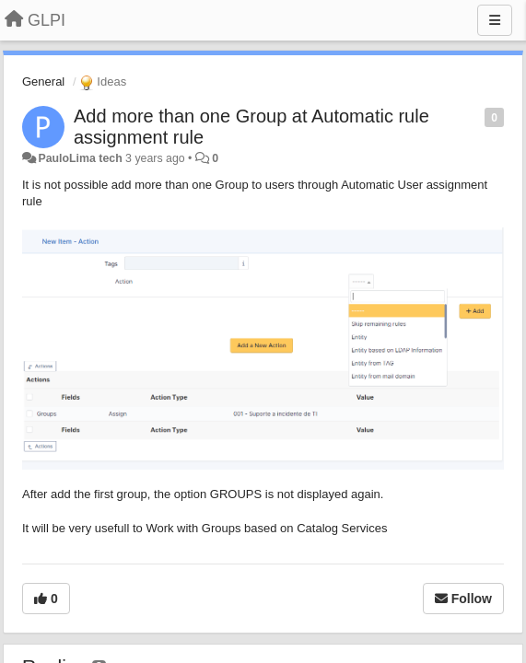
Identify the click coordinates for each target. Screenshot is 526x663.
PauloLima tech (80, 158)
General (43, 81)
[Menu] (494, 20)
